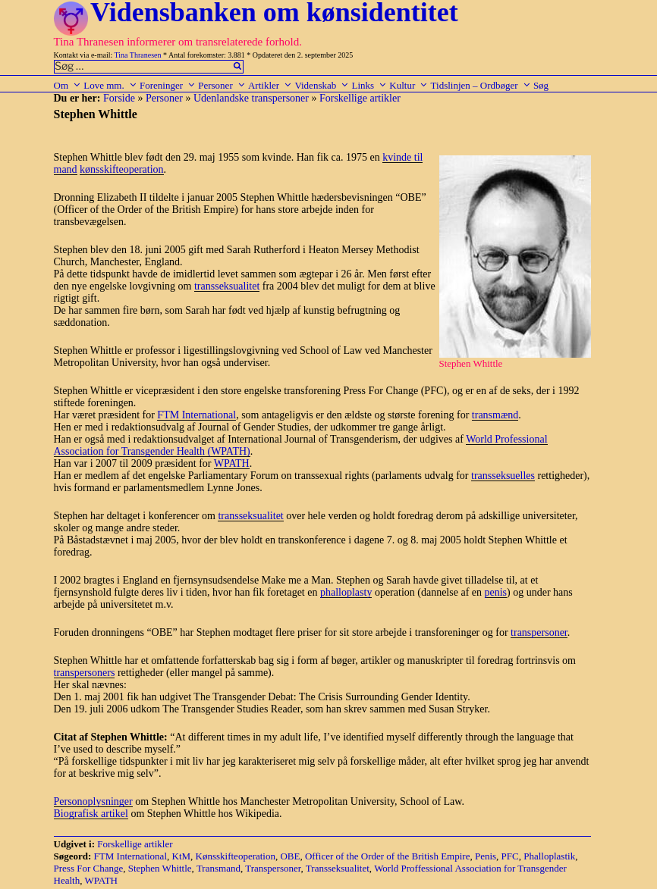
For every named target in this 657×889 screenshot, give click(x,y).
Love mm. (110, 85)
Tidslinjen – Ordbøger (481, 85)
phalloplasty (346, 592)
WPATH (232, 463)
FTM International (196, 415)
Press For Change (89, 868)
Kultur (408, 85)
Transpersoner (272, 868)
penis (496, 592)
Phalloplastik (549, 856)
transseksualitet (226, 286)
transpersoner (539, 632)
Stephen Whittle (160, 868)
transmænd (495, 415)
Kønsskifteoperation (235, 856)
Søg (541, 85)
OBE (290, 856)
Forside (119, 98)
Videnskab (321, 85)
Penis (485, 856)
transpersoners (84, 672)
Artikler (270, 85)
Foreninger (168, 85)
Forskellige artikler (360, 98)
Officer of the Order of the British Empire (387, 856)
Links (369, 85)
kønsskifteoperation (121, 169)
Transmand (218, 868)
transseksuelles (503, 475)
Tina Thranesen (138, 55)
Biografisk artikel (91, 813)
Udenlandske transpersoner (251, 98)
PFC (510, 856)
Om (68, 85)
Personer (222, 85)
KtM (181, 856)
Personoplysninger (93, 801)
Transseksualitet (337, 868)
